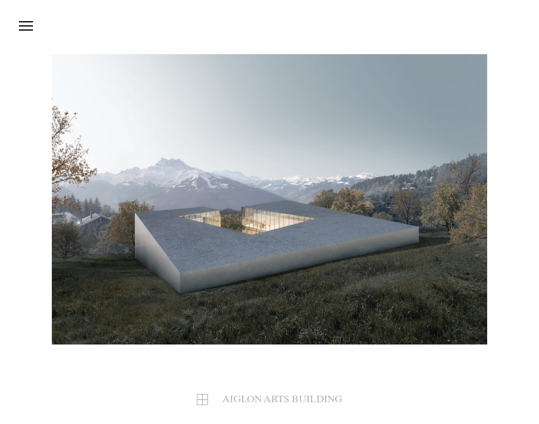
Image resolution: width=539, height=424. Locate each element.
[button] (379, 199)
